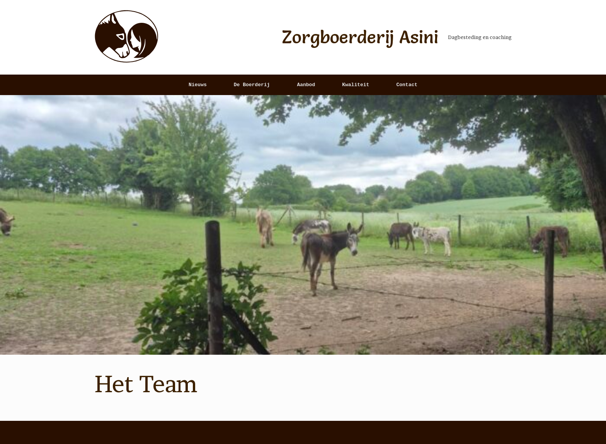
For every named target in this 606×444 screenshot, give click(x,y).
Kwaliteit (355, 85)
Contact (406, 85)
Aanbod (306, 85)
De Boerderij (252, 85)
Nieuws (198, 85)
